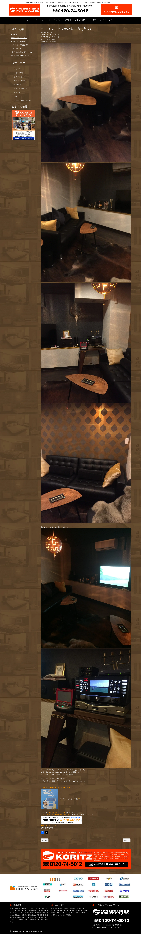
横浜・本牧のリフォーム (57, 812)
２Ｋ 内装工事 (16, 48)
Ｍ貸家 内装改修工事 (18, 41)
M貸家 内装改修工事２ (19, 38)
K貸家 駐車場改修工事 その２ (21, 52)
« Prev (44, 840)
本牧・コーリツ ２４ (48, 826)
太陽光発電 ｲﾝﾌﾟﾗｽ (62, 814)
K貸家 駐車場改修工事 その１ (21, 55)
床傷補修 (14, 34)
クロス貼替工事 (47, 814)
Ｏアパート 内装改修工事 (20, 45)
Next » (126, 840)
